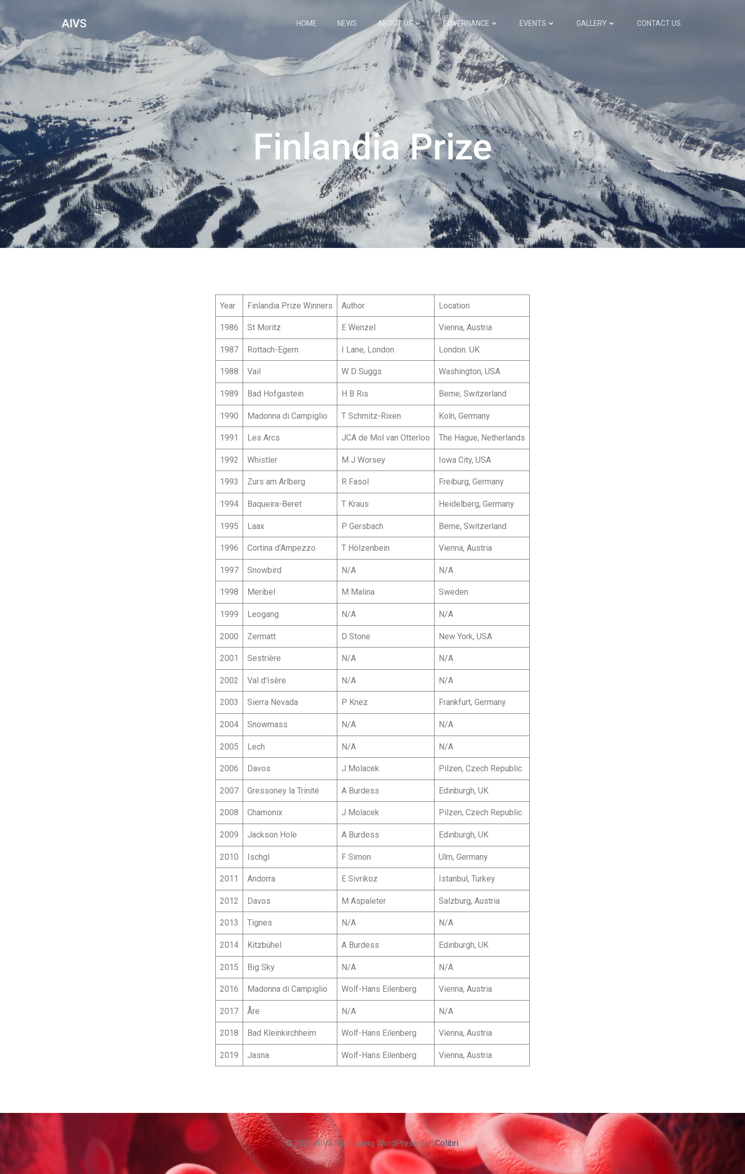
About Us (400, 23)
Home (306, 23)
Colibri (446, 1143)
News (347, 23)
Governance (471, 23)
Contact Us (659, 23)
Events (537, 23)
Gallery (596, 23)
